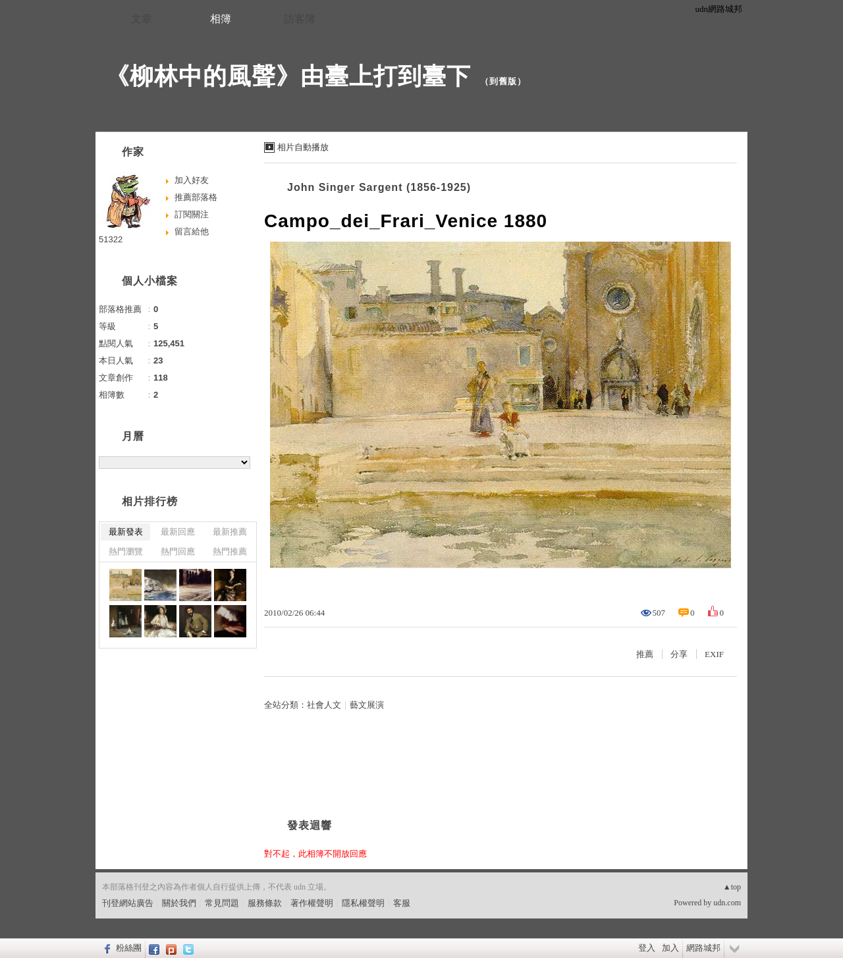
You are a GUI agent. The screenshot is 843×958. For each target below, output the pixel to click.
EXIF (714, 654)
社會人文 (324, 705)
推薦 (644, 654)
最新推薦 (230, 532)
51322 (110, 239)
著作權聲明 (311, 903)
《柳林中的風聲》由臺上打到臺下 (288, 76)
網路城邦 (703, 948)
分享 (679, 654)
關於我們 (179, 903)
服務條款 (265, 903)
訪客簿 (299, 18)
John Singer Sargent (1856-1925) (379, 187)
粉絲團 (129, 948)
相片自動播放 (303, 147)
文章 (141, 18)
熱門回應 (178, 551)
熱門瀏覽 (126, 551)
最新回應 (178, 532)
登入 (646, 948)
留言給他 (192, 231)
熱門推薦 (230, 551)
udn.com (727, 902)
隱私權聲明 (363, 903)
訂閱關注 (192, 214)
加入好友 (192, 180)
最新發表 (126, 532)
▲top (732, 886)
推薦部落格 (196, 197)
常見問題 (222, 903)
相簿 (220, 18)
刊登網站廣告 (127, 903)
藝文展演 (367, 705)
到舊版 (503, 81)
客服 (401, 903)
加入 (670, 948)
